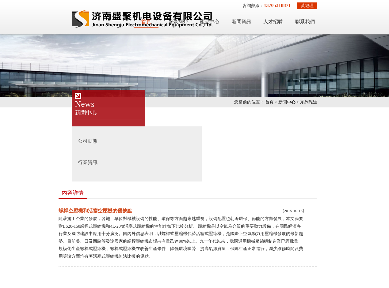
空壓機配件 (37, 253)
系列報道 (354, 102)
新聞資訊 (287, 17)
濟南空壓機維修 (267, 243)
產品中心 (255, 17)
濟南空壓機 (234, 243)
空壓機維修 (37, 243)
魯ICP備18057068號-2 (236, 274)
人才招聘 (319, 17)
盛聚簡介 (224, 17)
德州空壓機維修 (201, 243)
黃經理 (353, 5)
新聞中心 (332, 102)
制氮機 (172, 243)
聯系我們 (351, 17)
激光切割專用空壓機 (74, 243)
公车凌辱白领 (13, 284)
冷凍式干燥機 (146, 243)
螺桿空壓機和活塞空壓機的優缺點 (133, 136)
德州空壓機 (65, 253)
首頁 (192, 17)
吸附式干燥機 (113, 243)
